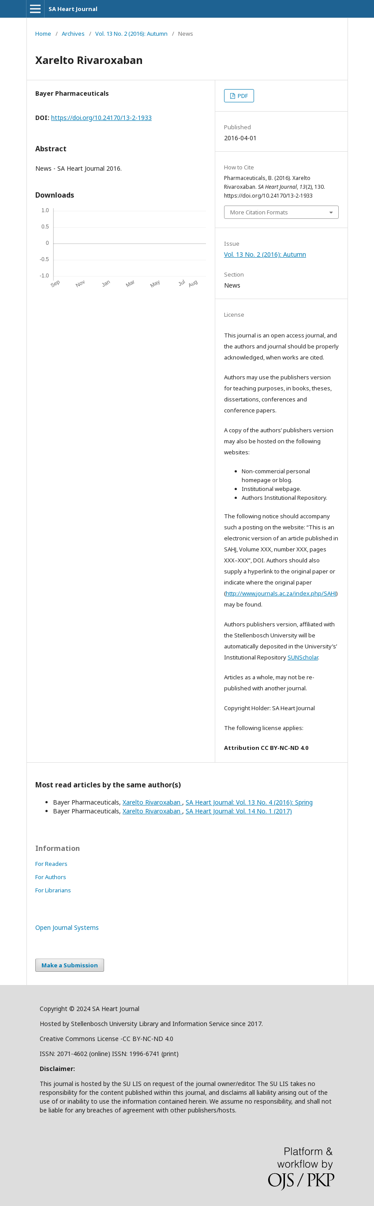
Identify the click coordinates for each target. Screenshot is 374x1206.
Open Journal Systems (67, 927)
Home (43, 33)
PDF (242, 96)
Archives (73, 33)
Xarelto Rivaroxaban (152, 802)
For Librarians (53, 890)
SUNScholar (303, 657)
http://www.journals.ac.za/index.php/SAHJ (281, 593)
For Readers (51, 864)
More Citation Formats (259, 212)
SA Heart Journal (73, 9)
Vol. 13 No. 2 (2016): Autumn (131, 33)
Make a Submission (69, 965)
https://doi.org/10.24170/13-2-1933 (101, 117)
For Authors (50, 877)
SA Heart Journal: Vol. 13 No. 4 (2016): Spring (249, 802)
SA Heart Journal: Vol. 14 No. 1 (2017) (239, 811)
